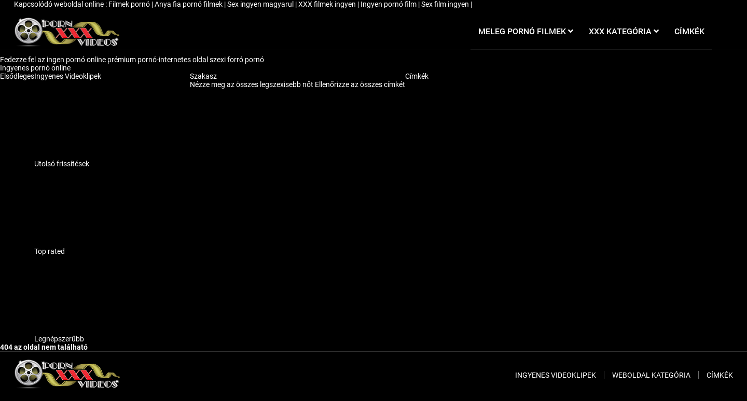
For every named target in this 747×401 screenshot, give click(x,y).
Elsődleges (17, 76)
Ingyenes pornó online (36, 68)
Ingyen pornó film (389, 4)
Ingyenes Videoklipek (67, 76)
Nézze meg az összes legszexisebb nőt (252, 84)
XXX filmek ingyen (327, 4)
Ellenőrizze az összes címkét (360, 84)
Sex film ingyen (446, 4)
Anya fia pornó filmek (189, 4)
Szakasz (203, 76)
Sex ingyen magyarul (261, 4)
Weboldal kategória (651, 375)
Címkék (416, 76)
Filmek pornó (129, 4)
